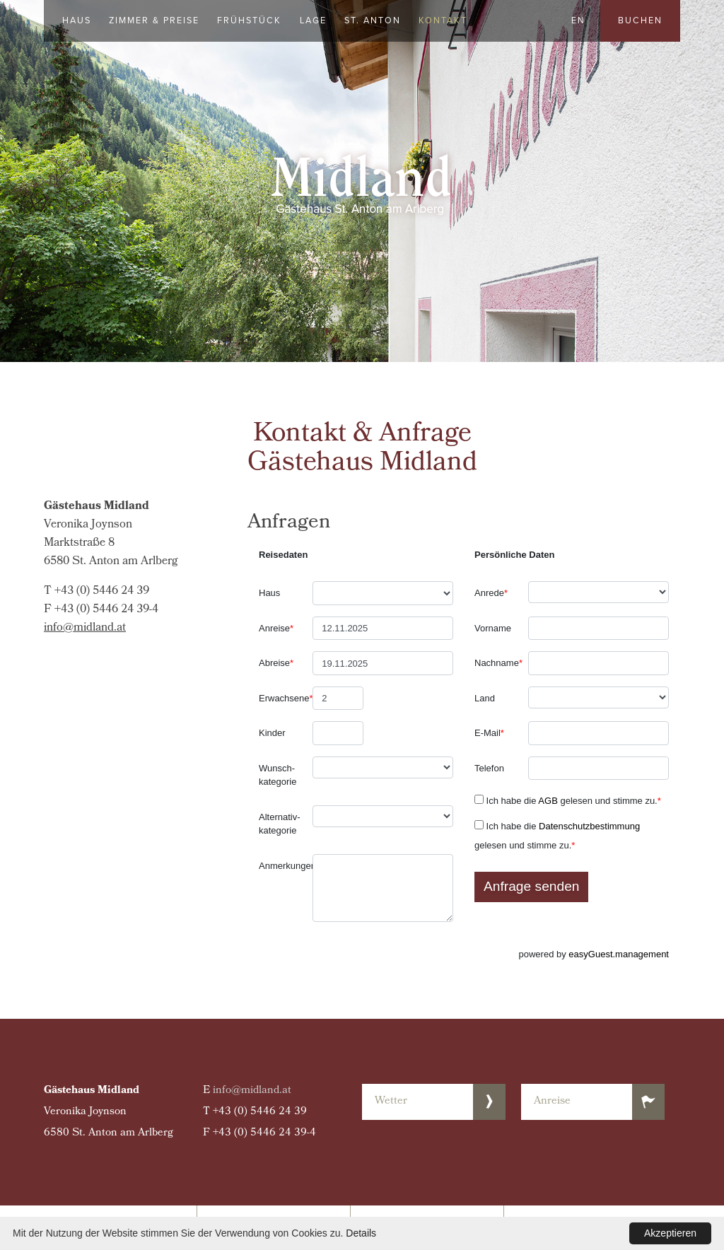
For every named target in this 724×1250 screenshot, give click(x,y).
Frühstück (249, 20)
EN (578, 20)
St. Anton (372, 20)
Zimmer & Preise (154, 20)
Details (361, 1233)
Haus (76, 20)
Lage (313, 20)
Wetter (391, 1101)
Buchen (640, 20)
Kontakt (443, 20)
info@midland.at (85, 628)
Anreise (552, 1101)
